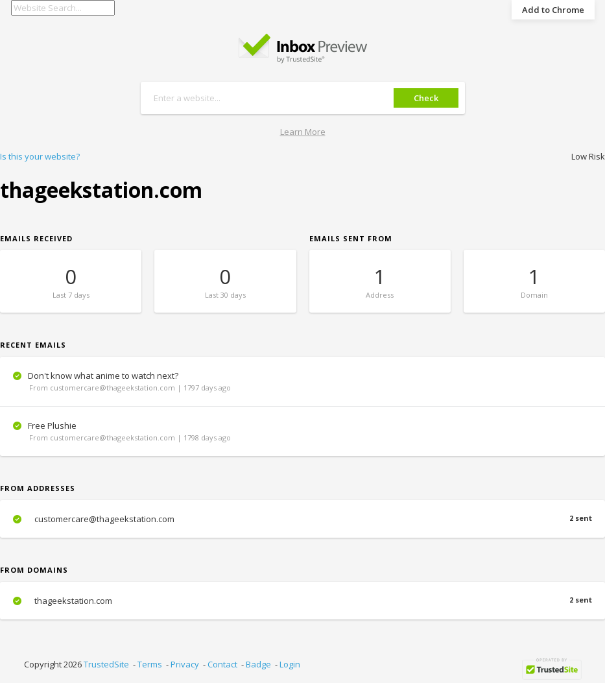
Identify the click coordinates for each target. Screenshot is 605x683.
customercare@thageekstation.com (302, 519)
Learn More (303, 132)
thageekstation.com (302, 600)
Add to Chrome (553, 10)
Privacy (185, 664)
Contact (222, 664)
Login (289, 664)
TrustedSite (106, 664)
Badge (258, 664)
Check (426, 98)
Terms (149, 664)
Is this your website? (40, 156)
